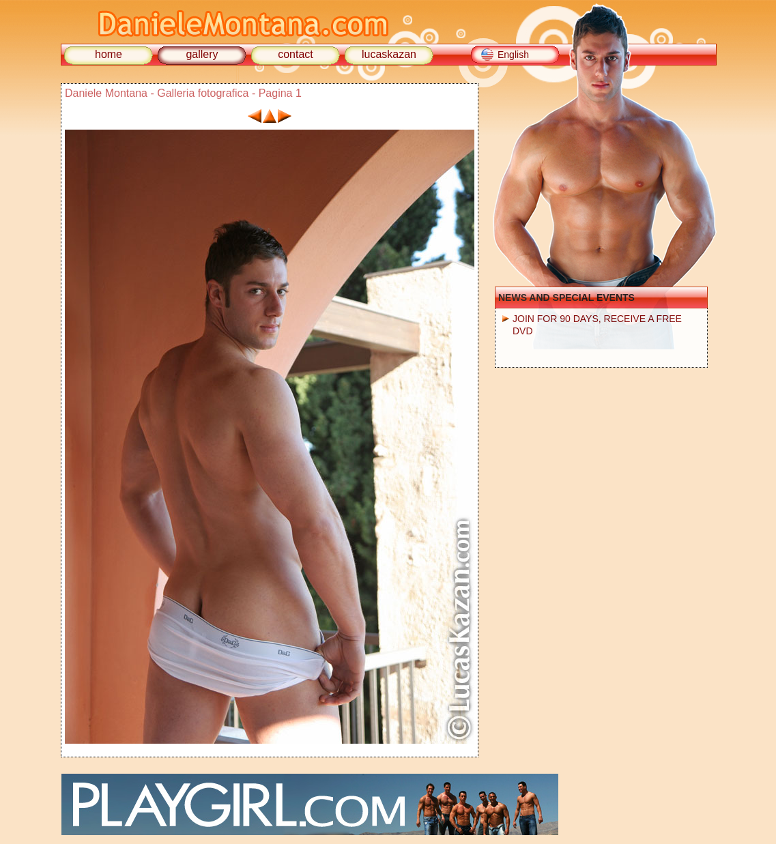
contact (295, 54)
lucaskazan (389, 54)
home (108, 54)
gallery (202, 54)
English (513, 54)
